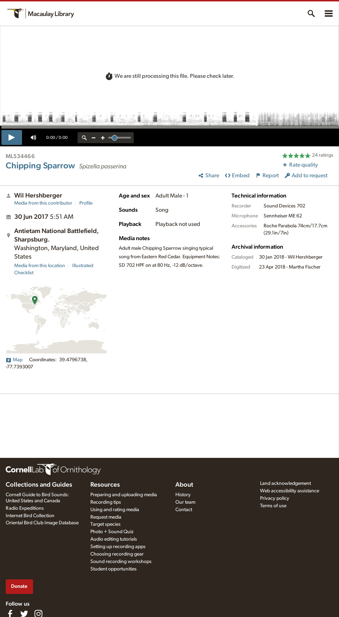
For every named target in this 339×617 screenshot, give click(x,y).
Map (14, 359)
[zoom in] (103, 138)
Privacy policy (274, 498)
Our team (185, 502)
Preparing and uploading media (123, 494)
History (183, 494)
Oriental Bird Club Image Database (42, 522)
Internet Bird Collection (30, 515)
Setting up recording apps (117, 546)
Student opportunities (113, 569)
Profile (85, 203)
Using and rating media (114, 509)
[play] (11, 137)
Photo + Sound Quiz (111, 531)
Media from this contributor (43, 203)
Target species (105, 524)
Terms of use (273, 505)
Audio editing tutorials (113, 539)
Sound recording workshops (121, 561)
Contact (183, 509)
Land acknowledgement (285, 483)
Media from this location (39, 265)
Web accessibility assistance (289, 490)
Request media (105, 517)
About (184, 485)
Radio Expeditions (25, 508)
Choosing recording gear (117, 554)
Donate (19, 586)
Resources (105, 485)
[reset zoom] (84, 138)
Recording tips (105, 502)
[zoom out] (93, 138)
